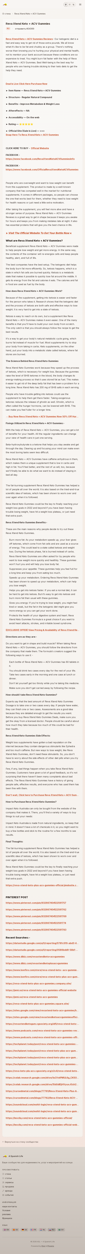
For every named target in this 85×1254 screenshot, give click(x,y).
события (7, 1195)
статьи (7, 1178)
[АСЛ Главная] (4, 4)
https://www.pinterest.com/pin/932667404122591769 (36, 916)
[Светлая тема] (70, 4)
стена (6, 13)
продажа (8, 1186)
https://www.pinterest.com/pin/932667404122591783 (36, 929)
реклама (6, 1214)
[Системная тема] (66, 4)
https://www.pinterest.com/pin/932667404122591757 (36, 902)
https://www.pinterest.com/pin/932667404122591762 (36, 909)
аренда (7, 1191)
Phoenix (50, 1246)
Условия (6, 1210)
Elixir (44, 1246)
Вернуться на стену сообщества (20, 1142)
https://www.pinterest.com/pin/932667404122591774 (36, 923)
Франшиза (7, 1218)
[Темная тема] (74, 4)
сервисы (7, 1182)
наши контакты (9, 1206)
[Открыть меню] (80, 4)
